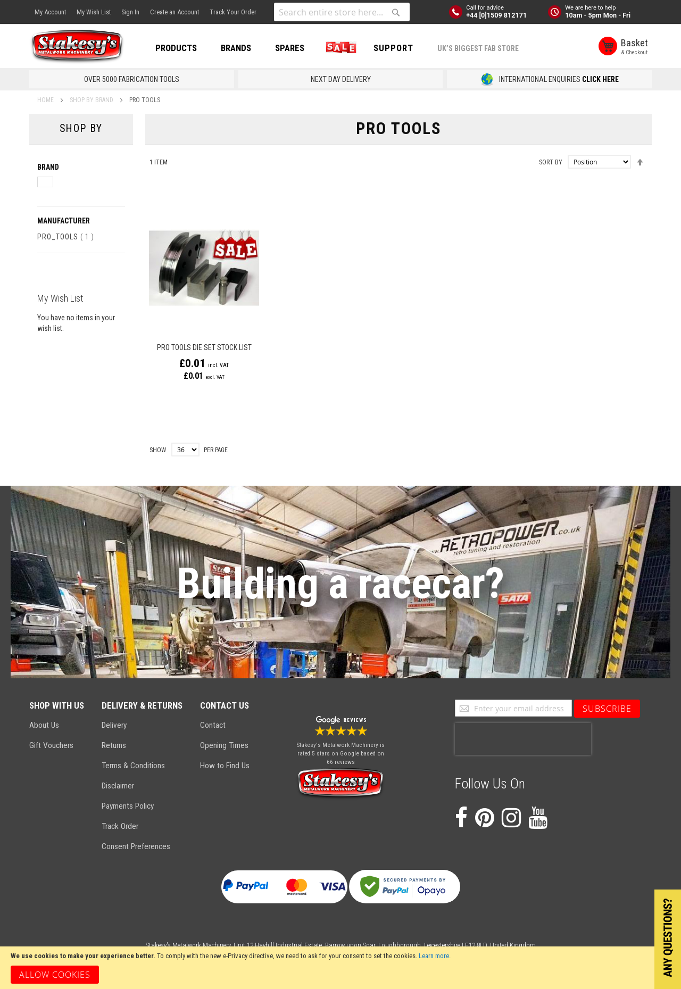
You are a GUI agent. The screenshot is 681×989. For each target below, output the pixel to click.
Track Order (120, 826)
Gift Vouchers (51, 745)
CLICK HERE (600, 79)
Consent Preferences (136, 846)
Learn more (434, 956)
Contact (213, 725)
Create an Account (174, 12)
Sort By (550, 162)
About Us (44, 725)
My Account (50, 12)
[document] (340, 968)
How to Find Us (225, 765)
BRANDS (236, 48)
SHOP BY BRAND (92, 100)
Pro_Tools (65, 236)
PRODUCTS (176, 48)
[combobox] (342, 12)
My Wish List (94, 12)
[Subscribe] (607, 709)
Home (46, 100)
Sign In (130, 12)
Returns (114, 745)
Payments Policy (128, 806)
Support (393, 48)
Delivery (114, 725)
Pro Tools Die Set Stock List (204, 347)
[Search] (396, 12)
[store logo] (77, 47)
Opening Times (224, 745)
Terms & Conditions (133, 765)
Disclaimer (118, 786)
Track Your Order (233, 12)
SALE (339, 48)
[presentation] (523, 739)
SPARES (289, 48)
